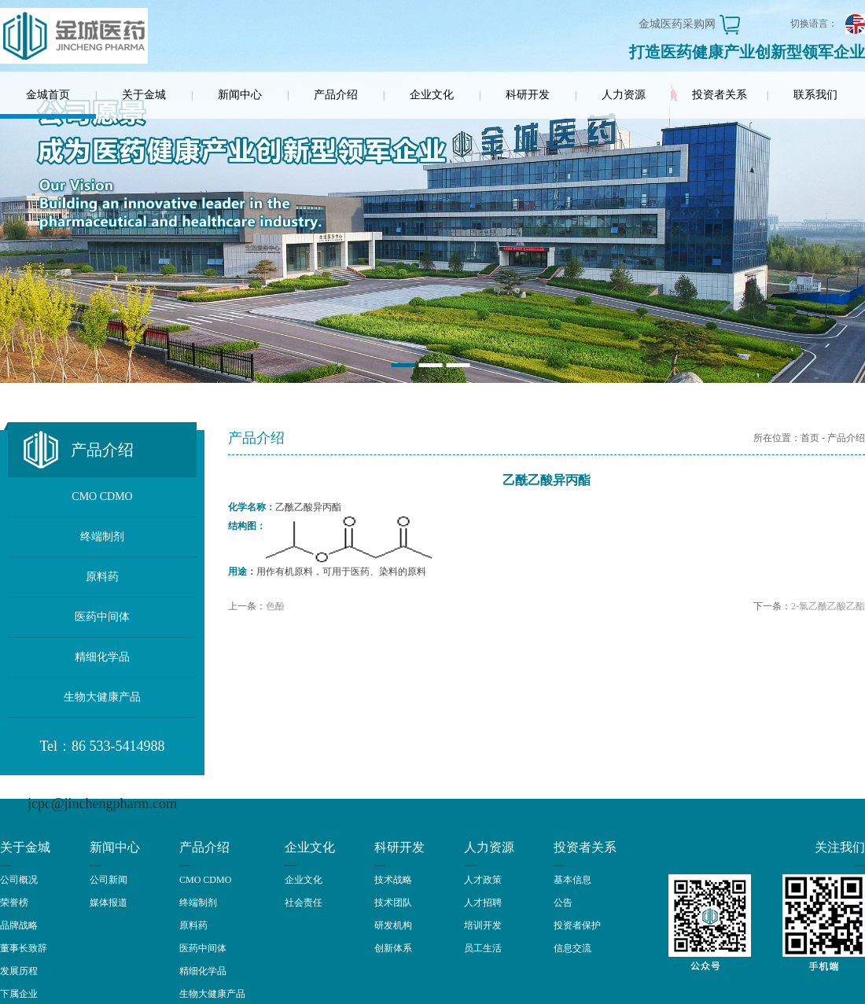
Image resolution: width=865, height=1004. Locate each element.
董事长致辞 (23, 948)
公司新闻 (108, 879)
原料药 (102, 577)
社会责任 (303, 902)
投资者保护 (577, 925)
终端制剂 (102, 536)
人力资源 (624, 95)
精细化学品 (102, 657)
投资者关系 (719, 95)
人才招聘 (483, 902)
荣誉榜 (14, 902)
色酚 (275, 606)
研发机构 (393, 925)
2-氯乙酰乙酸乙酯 (828, 606)
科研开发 (528, 95)
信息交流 (572, 948)
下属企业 (19, 993)
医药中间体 (102, 617)
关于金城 (144, 95)
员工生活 (483, 948)
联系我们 (815, 95)
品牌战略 (19, 925)
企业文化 (432, 95)
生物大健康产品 (102, 697)
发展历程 (19, 970)
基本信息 (572, 879)
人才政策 (483, 879)
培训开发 (483, 925)
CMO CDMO (102, 496)
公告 (563, 902)
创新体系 (393, 948)
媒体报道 (108, 902)
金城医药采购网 (677, 24)
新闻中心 (240, 95)
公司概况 (19, 879)
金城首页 (48, 95)
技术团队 (393, 902)
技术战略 (393, 879)
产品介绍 (336, 95)
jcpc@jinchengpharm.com (102, 803)
